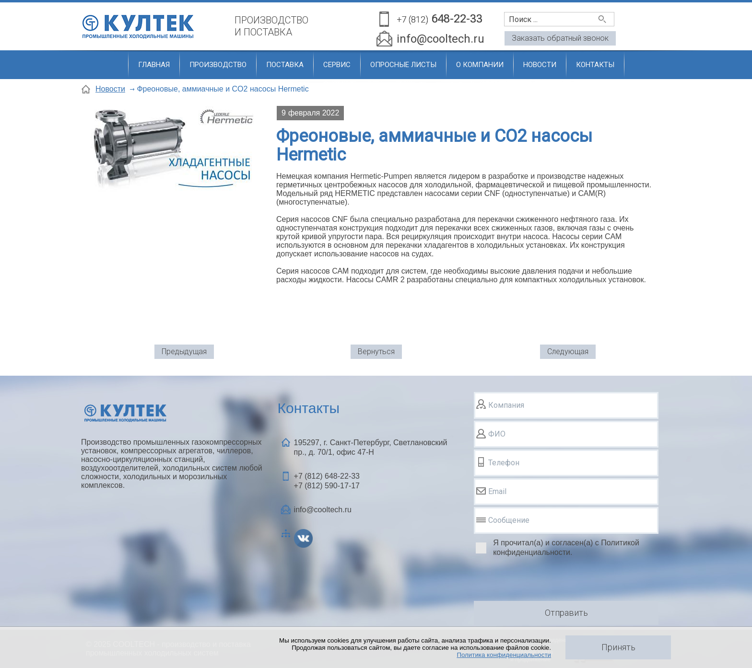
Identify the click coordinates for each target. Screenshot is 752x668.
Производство (218, 64)
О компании (480, 64)
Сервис (337, 64)
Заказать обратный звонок (560, 38)
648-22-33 (439, 19)
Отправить (566, 613)
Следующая (567, 351)
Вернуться (376, 351)
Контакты (595, 64)
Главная (154, 64)
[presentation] (547, 580)
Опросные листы (403, 64)
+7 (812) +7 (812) (327, 481)
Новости (539, 64)
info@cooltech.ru (440, 39)
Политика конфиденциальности (504, 654)
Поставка (285, 64)
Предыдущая (184, 351)
